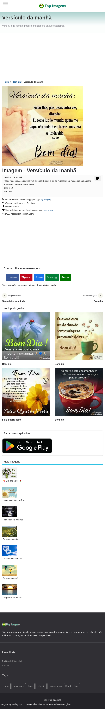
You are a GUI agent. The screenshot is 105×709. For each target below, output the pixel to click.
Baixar (65, 277)
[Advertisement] (52, 54)
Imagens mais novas (12, 598)
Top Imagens (46, 200)
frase (30, 686)
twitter (39, 277)
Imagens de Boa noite (13, 520)
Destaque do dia (10, 539)
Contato (5, 666)
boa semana (55, 686)
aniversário (18, 686)
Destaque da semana (12, 559)
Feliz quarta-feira (11, 420)
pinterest (26, 277)
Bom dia (6, 364)
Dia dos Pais (72, 686)
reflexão (41, 686)
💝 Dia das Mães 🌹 (12, 481)
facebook (12, 277)
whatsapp (52, 277)
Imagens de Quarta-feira (14, 500)
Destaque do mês (11, 578)
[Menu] (5, 2)
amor (6, 686)
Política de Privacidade (12, 661)
